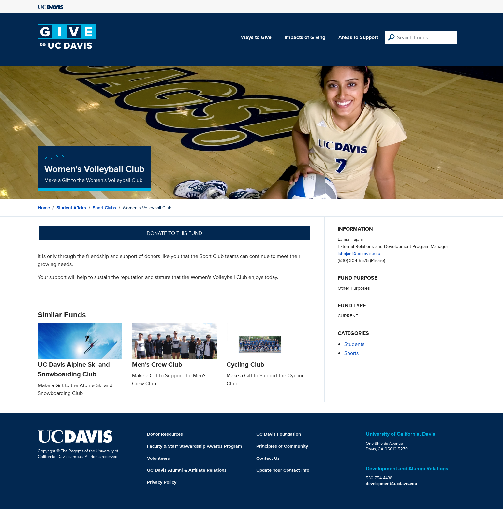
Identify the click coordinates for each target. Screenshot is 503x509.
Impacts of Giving (305, 37)
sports (351, 353)
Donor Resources (165, 434)
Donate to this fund (174, 233)
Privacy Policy (161, 482)
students (354, 344)
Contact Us (268, 458)
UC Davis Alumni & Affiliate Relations (187, 470)
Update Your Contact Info (282, 470)
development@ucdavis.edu (391, 483)
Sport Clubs (104, 207)
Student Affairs (71, 207)
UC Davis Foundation (278, 434)
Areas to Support (358, 37)
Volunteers (158, 458)
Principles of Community (282, 446)
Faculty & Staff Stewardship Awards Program (194, 446)
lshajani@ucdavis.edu (359, 253)
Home (44, 207)
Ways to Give (256, 37)
